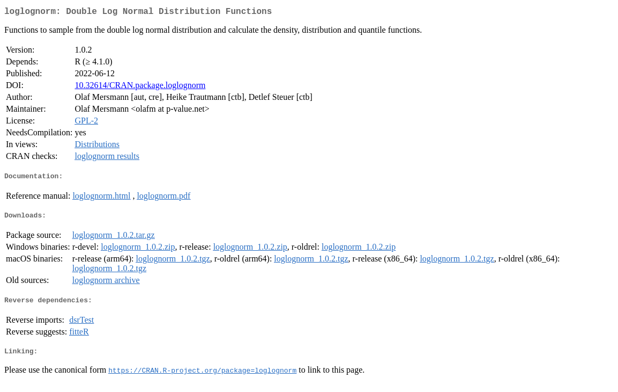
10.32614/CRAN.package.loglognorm (140, 87)
